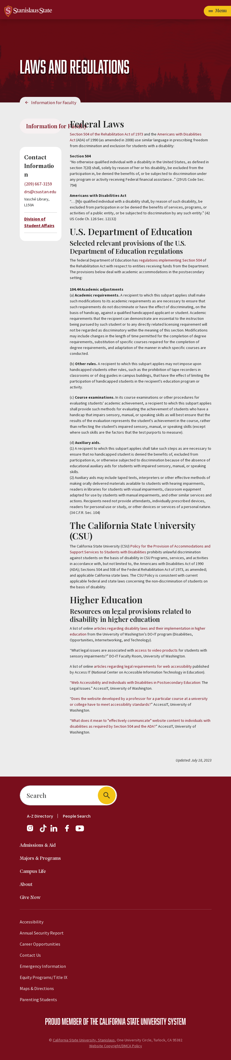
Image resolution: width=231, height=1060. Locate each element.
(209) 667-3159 (38, 184)
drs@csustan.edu (40, 191)
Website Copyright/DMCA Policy (115, 1045)
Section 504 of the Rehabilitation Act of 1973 (106, 134)
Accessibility (31, 922)
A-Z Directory (40, 816)
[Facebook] (69, 831)
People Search (77, 816)
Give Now (30, 897)
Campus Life (33, 871)
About (26, 884)
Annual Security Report (42, 933)
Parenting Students (38, 999)
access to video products (156, 650)
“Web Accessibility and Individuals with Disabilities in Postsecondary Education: (135, 682)
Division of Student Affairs (39, 222)
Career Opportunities (40, 944)
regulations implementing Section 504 (170, 260)
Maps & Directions (37, 988)
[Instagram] (32, 831)
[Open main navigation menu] (217, 11)
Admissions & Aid (38, 845)
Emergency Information (43, 966)
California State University (133, 1021)
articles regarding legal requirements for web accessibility (143, 666)
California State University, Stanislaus (84, 1040)
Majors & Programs (40, 858)
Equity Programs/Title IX (43, 977)
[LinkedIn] (54, 831)
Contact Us (30, 955)
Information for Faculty (53, 102)
